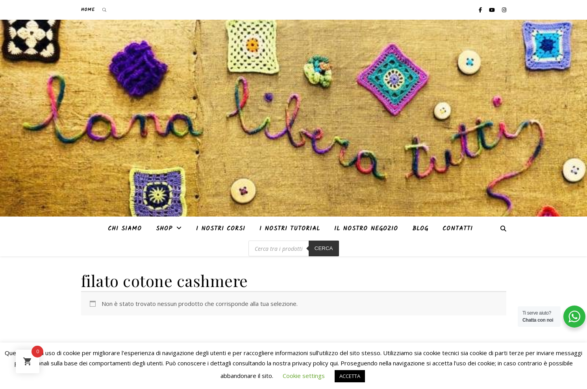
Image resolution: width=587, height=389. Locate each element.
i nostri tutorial (289, 228)
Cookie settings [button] (304, 376)
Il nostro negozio (366, 228)
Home (88, 9)
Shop (164, 228)
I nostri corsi (220, 228)
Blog (420, 228)
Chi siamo (125, 228)
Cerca (324, 248)
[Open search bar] (104, 10)
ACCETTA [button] (349, 376)
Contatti (458, 228)
